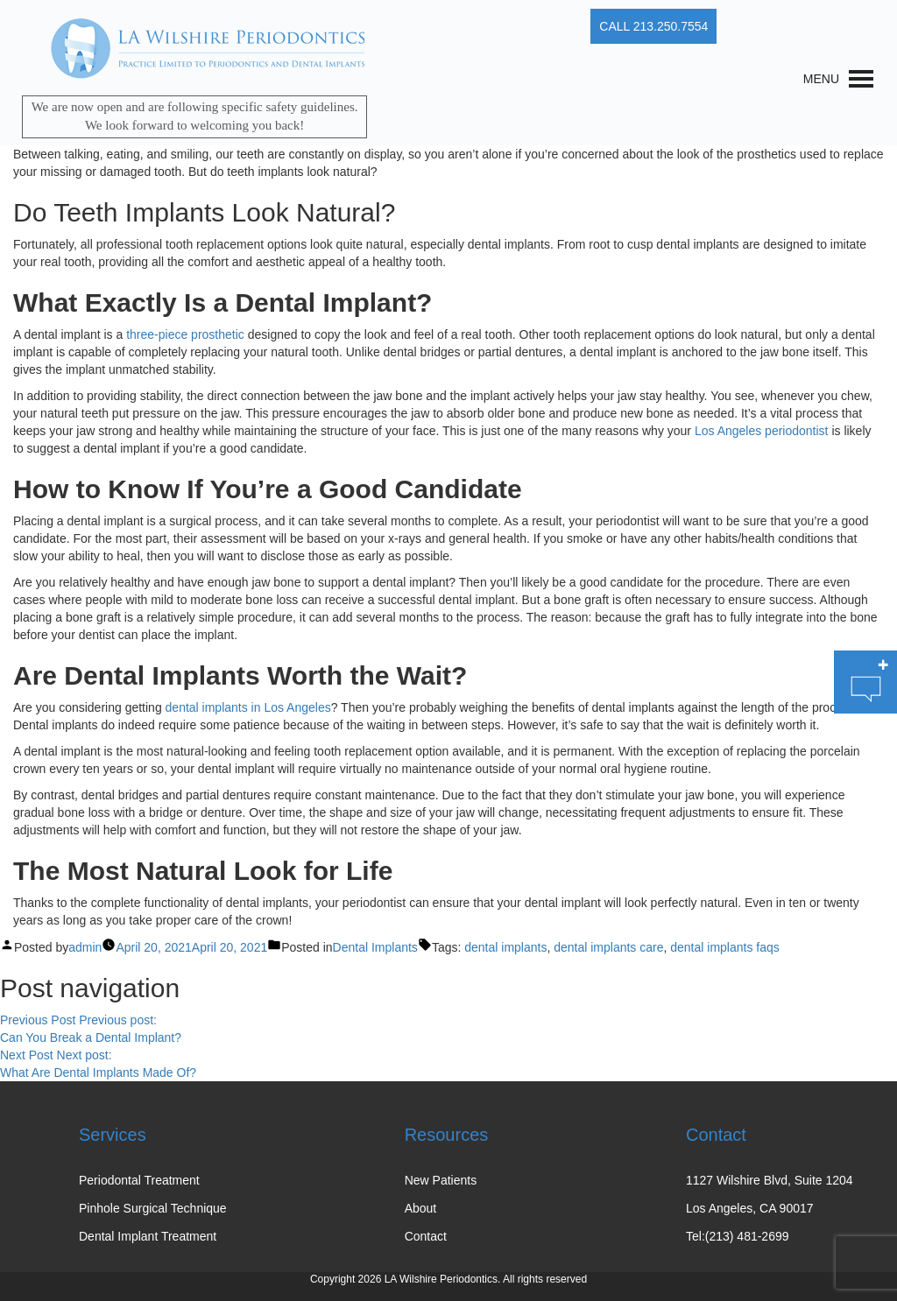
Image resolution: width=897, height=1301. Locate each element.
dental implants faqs (725, 947)
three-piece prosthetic (185, 334)
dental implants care (608, 947)
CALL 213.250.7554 (653, 26)
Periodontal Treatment (139, 1180)
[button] (821, 78)
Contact (426, 1236)
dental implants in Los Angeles (248, 707)
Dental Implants (375, 947)
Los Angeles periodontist (762, 431)
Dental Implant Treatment (147, 1236)
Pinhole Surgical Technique (153, 1208)
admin (85, 947)
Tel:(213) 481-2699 (737, 1236)
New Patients (441, 1180)
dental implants (505, 947)
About (421, 1208)
